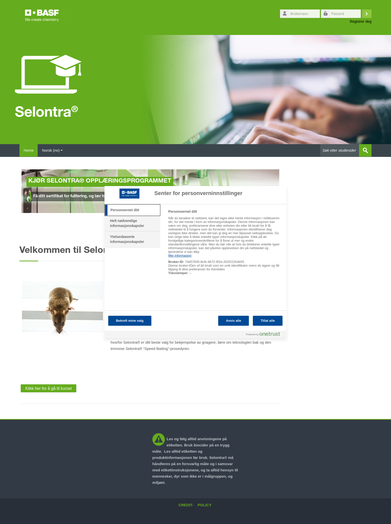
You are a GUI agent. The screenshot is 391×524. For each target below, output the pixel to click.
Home (29, 150)
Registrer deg (361, 21)
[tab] (132, 210)
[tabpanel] (225, 245)
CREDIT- (186, 505)
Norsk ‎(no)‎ (54, 150)
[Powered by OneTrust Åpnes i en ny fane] (265, 335)
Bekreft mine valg (130, 320)
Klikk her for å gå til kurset (48, 388)
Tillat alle (268, 320)
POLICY (204, 505)
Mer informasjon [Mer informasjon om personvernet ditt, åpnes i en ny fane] (180, 255)
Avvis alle (233, 320)
